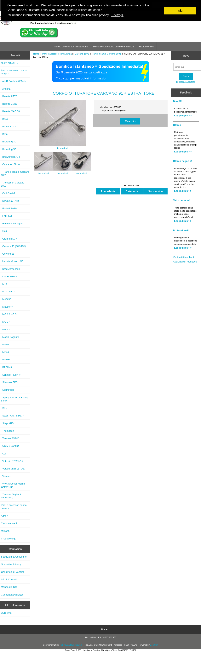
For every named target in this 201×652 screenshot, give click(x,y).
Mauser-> (7, 306)
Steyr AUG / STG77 (12, 415)
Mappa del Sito (9, 587)
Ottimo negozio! (182, 161)
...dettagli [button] (117, 15)
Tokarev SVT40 (10, 438)
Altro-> (4, 515)
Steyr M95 (7, 423)
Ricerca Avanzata (185, 81)
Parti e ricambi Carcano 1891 (106, 53)
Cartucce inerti (9, 523)
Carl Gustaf (8, 193)
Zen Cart (154, 645)
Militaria (5, 530)
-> (14, 72)
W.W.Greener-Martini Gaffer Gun (13, 485)
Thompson (7, 430)
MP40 (5, 344)
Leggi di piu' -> (183, 115)
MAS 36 (6, 299)
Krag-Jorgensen (10, 269)
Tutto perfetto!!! (182, 200)
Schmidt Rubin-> (11, 374)
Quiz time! (6, 612)
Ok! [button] (180, 10)
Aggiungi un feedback (185, 261)
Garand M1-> (9, 238)
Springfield (7, 389)
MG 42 (5, 329)
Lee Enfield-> (9, 276)
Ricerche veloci (146, 46)
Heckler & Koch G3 (12, 261)
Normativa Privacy (11, 564)
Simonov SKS (9, 382)
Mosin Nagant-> (10, 337)
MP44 (5, 352)
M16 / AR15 (8, 291)
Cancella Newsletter (12, 594)
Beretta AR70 (9, 96)
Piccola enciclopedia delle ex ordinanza (113, 46)
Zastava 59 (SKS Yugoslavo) (11, 496)
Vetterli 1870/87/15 (12, 461)
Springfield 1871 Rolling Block (14, 399)
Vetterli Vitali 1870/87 (13, 468)
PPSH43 (6, 367)
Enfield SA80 (9, 208)
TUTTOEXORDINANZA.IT (71, 645)
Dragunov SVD (10, 200)
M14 (4, 284)
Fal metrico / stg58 (12, 223)
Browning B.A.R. (10, 156)
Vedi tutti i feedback (183, 257)
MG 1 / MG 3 (8, 314)
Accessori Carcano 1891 (12, 184)
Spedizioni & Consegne (14, 556)
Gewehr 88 (7, 253)
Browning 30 (8, 141)
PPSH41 (6, 359)
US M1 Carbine (10, 445)
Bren (4, 134)
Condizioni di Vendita (12, 571)
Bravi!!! (177, 101)
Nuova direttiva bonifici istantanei (71, 46)
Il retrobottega (8, 538)
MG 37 (5, 321)
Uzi (3, 453)
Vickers (5, 476)
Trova (185, 55)
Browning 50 (8, 149)
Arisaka (5, 88)
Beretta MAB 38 (10, 111)
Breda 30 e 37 (9, 126)
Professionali (180, 230)
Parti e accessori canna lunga (57, 53)
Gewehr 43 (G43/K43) (13, 246)
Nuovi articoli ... (9, 62)
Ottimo (177, 125)
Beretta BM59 (9, 103)
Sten (4, 408)
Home (36, 53)
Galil (4, 231)
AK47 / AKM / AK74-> (13, 81)
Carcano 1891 (82, 53)
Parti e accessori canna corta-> (14, 507)
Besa (4, 119)
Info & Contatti (9, 579)
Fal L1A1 (6, 216)
